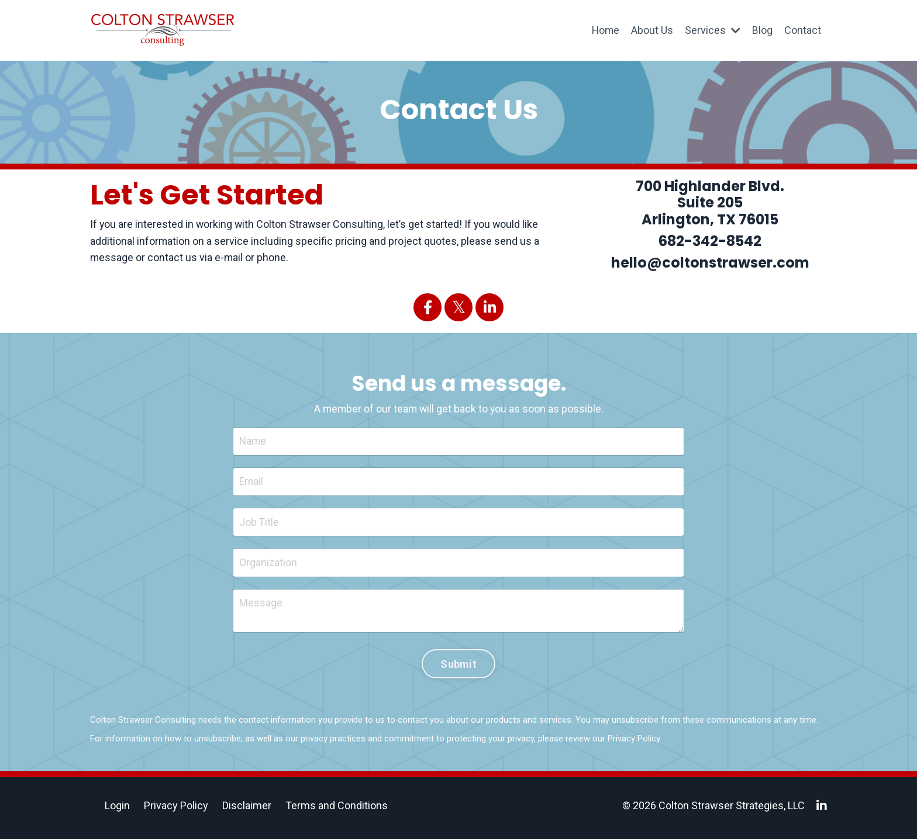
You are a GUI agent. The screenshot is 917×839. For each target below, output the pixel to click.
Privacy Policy (634, 742)
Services (712, 30)
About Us (652, 30)
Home (605, 30)
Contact (802, 30)
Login (117, 809)
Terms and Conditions (336, 809)
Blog (762, 30)
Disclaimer (246, 809)
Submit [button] (458, 667)
